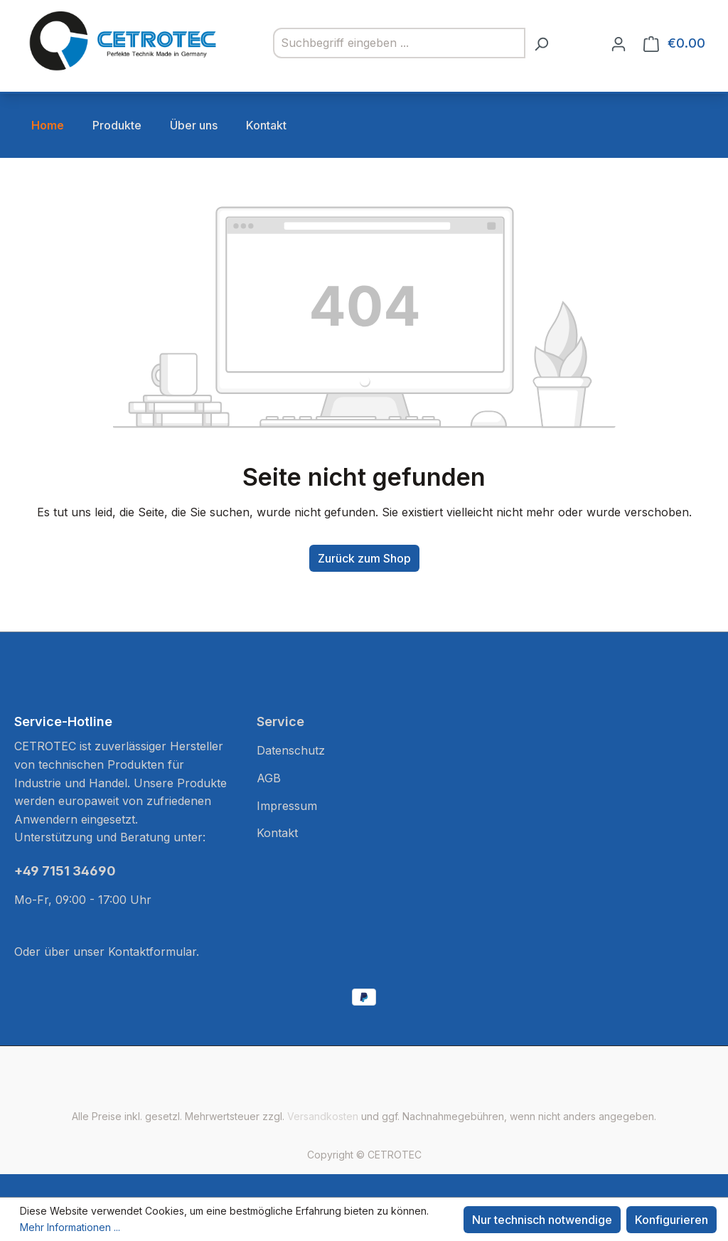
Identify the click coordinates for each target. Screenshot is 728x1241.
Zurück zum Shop (364, 558)
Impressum (287, 806)
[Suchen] (541, 43)
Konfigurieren (671, 1220)
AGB (269, 778)
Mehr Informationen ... (70, 1227)
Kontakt (277, 833)
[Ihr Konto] (618, 43)
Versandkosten (322, 1116)
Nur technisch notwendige (542, 1220)
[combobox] (399, 43)
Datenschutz (291, 750)
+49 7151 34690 (65, 870)
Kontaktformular (152, 951)
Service (280, 721)
